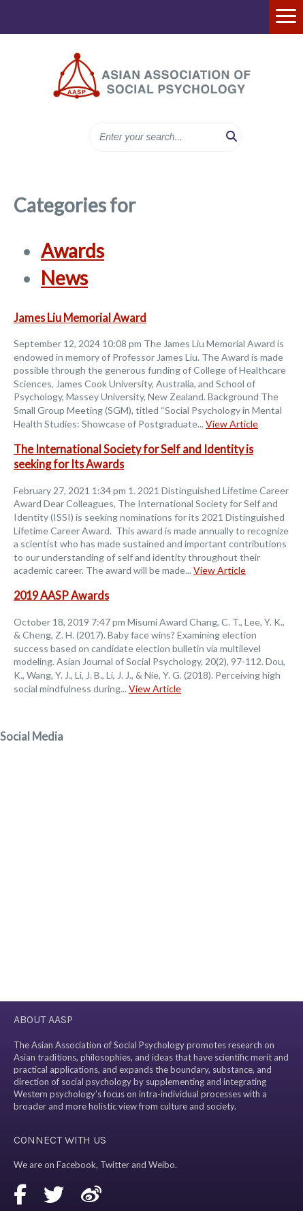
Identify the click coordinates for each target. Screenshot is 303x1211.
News (64, 277)
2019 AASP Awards (61, 595)
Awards (72, 250)
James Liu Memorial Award (80, 317)
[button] (231, 137)
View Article (232, 424)
